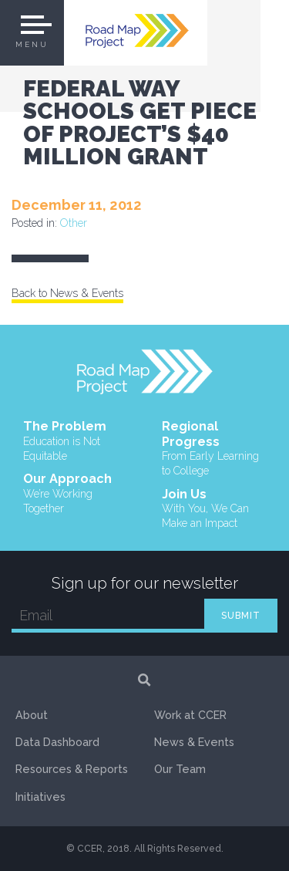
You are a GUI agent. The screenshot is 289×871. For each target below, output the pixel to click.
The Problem (75, 441)
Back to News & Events (67, 293)
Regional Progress (214, 448)
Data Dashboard (57, 742)
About (31, 715)
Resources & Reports (71, 769)
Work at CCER (190, 715)
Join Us (214, 509)
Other (73, 223)
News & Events (194, 742)
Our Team (180, 769)
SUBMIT (240, 615)
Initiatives (40, 797)
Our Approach (75, 493)
